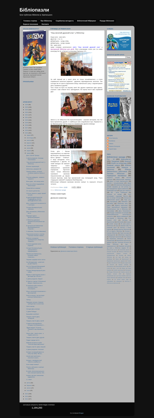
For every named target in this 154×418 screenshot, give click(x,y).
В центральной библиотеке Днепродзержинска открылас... (34, 227)
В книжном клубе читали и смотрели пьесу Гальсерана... (34, 287)
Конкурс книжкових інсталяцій (119, 213)
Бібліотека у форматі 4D (33, 169)
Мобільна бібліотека (124, 251)
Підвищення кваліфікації (116, 175)
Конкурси (128, 222)
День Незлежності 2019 (114, 262)
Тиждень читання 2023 (114, 273)
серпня (29, 145)
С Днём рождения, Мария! (34, 279)
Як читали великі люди (122, 279)
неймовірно (119, 281)
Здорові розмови (123, 264)
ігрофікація (109, 259)
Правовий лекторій (124, 246)
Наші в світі (116, 268)
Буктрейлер (113, 201)
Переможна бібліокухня (116, 238)
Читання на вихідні (114, 194)
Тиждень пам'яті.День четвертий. (33, 317)
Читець (28, 299)
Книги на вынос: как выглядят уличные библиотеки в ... (35, 296)
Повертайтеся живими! (33, 188)
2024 (26, 109)
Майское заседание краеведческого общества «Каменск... (35, 239)
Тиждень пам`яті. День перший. (36, 347)
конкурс (126, 257)
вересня (29, 143)
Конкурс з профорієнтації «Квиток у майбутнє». (34, 361)
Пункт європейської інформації (117, 207)
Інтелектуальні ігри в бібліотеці (117, 209)
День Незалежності (125, 211)
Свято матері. (30, 306)
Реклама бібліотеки (115, 173)
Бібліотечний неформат (123, 179)
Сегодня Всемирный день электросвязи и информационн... (34, 249)
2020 (26, 120)
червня (29, 150)
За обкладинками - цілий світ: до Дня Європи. (35, 262)
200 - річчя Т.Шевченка (119, 192)
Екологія (112, 264)
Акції (117, 225)
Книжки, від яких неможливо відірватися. (35, 376)
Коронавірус (110, 211)
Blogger (81, 413)
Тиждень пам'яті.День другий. (35, 337)
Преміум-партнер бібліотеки (121, 229)
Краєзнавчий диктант (121, 266)
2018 (26, 125)
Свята (109, 205)
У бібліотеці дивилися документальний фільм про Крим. (35, 221)
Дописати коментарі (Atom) (69, 251)
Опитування (128, 270)
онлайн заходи (113, 224)
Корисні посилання (30, 24)
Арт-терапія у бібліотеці (115, 218)
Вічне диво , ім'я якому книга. (35, 181)
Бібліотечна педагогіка (124, 235)
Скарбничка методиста (65, 21)
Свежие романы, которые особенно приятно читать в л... (35, 173)
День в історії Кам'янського (119, 181)
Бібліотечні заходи (60, 190)
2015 (26, 133)
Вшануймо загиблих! (32, 314)
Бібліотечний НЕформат (86, 21)
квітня (29, 383)
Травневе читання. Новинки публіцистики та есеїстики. (35, 303)
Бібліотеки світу (122, 203)
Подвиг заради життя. (33, 340)
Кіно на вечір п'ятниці (114, 198)
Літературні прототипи (115, 237)
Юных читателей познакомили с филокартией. (36, 292)
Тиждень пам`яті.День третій (35, 321)
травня (29, 153)
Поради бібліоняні (107, 21)
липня (29, 148)
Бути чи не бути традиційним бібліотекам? (35, 184)
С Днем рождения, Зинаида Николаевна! (34, 158)
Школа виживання (122, 216)
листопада (30, 138)
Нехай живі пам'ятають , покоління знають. (33, 356)
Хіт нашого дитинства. (33, 191)
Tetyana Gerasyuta (114, 146)
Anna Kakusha (113, 138)
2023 (26, 112)
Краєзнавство (126, 159)
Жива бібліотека (112, 244)
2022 (26, 115)
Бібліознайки (120, 222)
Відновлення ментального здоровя (116, 261)
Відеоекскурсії (125, 259)
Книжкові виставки (111, 251)
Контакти (45, 24)
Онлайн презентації (118, 270)
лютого (29, 388)
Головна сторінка (30, 21)
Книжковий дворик (124, 249)
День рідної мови (126, 262)
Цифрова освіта (122, 277)
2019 (26, 122)
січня (28, 390)
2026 (26, 104)
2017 (26, 128)
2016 (26, 130)
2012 (26, 399)
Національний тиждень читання (117, 253)
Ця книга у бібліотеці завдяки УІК (118, 248)
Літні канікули (127, 237)
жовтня (29, 140)
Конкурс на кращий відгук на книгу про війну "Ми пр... (35, 352)
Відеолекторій (111, 222)
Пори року (127, 199)
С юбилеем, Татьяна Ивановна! (36, 231)
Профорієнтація (111, 255)
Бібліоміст (125, 201)
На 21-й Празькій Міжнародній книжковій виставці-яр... (35, 267)
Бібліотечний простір (112, 249)
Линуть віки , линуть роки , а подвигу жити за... (35, 334)
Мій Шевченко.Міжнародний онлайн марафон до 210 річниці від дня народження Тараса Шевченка (119, 186)
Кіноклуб (128, 161)
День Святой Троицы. (33, 155)
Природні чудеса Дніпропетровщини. (33, 216)
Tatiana (111, 143)
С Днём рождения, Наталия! (35, 349)
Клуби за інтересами (119, 163)
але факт (118, 257)
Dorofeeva (112, 141)
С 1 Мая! (29, 379)
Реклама (121, 255)
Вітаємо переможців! (32, 166)
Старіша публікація (94, 247)
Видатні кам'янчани (121, 205)
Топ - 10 (111, 159)
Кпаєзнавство (110, 266)
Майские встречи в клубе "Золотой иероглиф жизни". (35, 343)
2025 (26, 107)
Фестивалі (110, 203)
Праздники (115, 161)
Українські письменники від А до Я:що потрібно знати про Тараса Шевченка (119, 275)
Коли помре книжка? (32, 364)
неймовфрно (110, 281)
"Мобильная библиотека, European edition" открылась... (34, 255)
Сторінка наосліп (125, 272)
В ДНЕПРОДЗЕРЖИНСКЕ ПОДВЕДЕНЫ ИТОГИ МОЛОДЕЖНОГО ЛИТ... (34, 199)
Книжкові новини (113, 165)
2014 (26, 393)
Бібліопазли (34, 10)
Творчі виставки (124, 233)
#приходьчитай (111, 235)
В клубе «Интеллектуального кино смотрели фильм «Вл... (35, 372)
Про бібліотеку (46, 21)
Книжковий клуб (112, 190)
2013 (26, 396)
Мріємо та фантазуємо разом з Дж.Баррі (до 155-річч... (35, 275)
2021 (26, 117)
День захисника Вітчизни (121, 242)
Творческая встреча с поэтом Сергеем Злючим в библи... (35, 234)
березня (29, 385)
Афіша (117, 259)
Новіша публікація (58, 247)
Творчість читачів (113, 177)
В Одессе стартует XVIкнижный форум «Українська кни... (36, 282)
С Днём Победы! (31, 311)
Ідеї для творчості (125, 190)
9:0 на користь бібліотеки (114, 231)
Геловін (129, 261)
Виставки (125, 220)
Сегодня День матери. (33, 309)
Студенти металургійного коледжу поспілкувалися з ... (35, 324)
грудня (29, 135)
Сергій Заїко (112, 149)
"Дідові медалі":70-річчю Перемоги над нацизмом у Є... (35, 329)
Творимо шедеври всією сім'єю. (36, 259)
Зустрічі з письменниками (115, 183)
